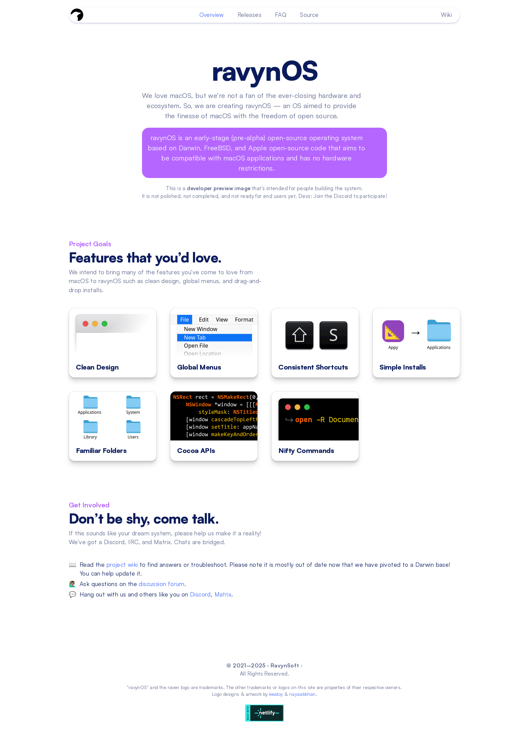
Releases (249, 14)
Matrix (223, 594)
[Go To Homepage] (77, 15)
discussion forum (161, 583)
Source (309, 14)
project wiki (122, 564)
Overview (211, 14)
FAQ (280, 14)
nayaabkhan (302, 694)
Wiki (446, 14)
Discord (200, 594)
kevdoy (276, 694)
